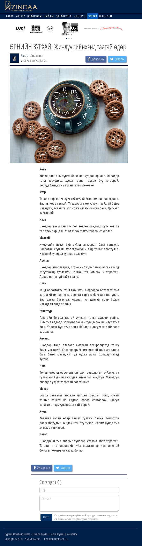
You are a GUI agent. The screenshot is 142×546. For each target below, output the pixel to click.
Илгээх (46, 517)
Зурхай (92, 16)
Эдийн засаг (34, 16)
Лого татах (72, 534)
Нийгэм (49, 16)
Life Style (80, 16)
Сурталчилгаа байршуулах (17, 534)
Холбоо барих (40, 534)
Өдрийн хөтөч (64, 16)
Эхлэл (9, 16)
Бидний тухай (57, 534)
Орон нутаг (105, 16)
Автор (24, 55)
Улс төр (20, 16)
